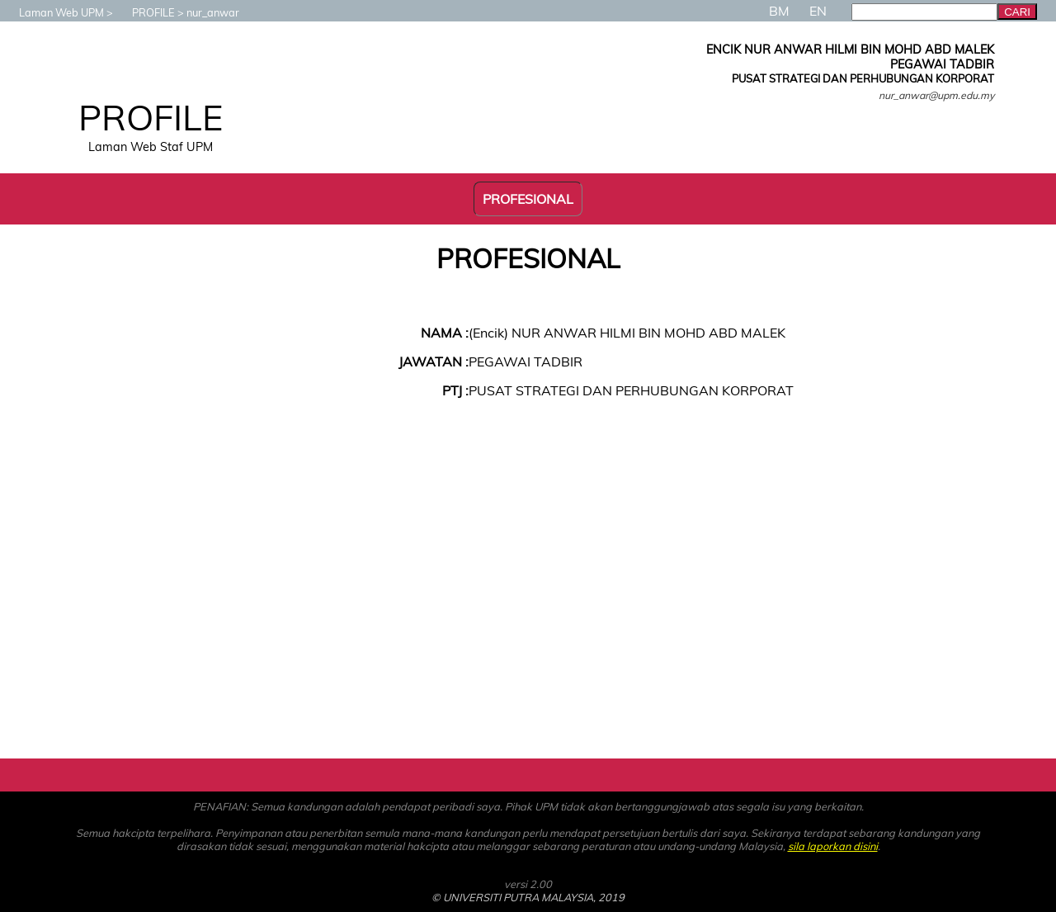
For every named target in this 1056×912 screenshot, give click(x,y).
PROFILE (145, 12)
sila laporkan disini (833, 846)
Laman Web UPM (53, 12)
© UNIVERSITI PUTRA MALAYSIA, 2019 (528, 897)
